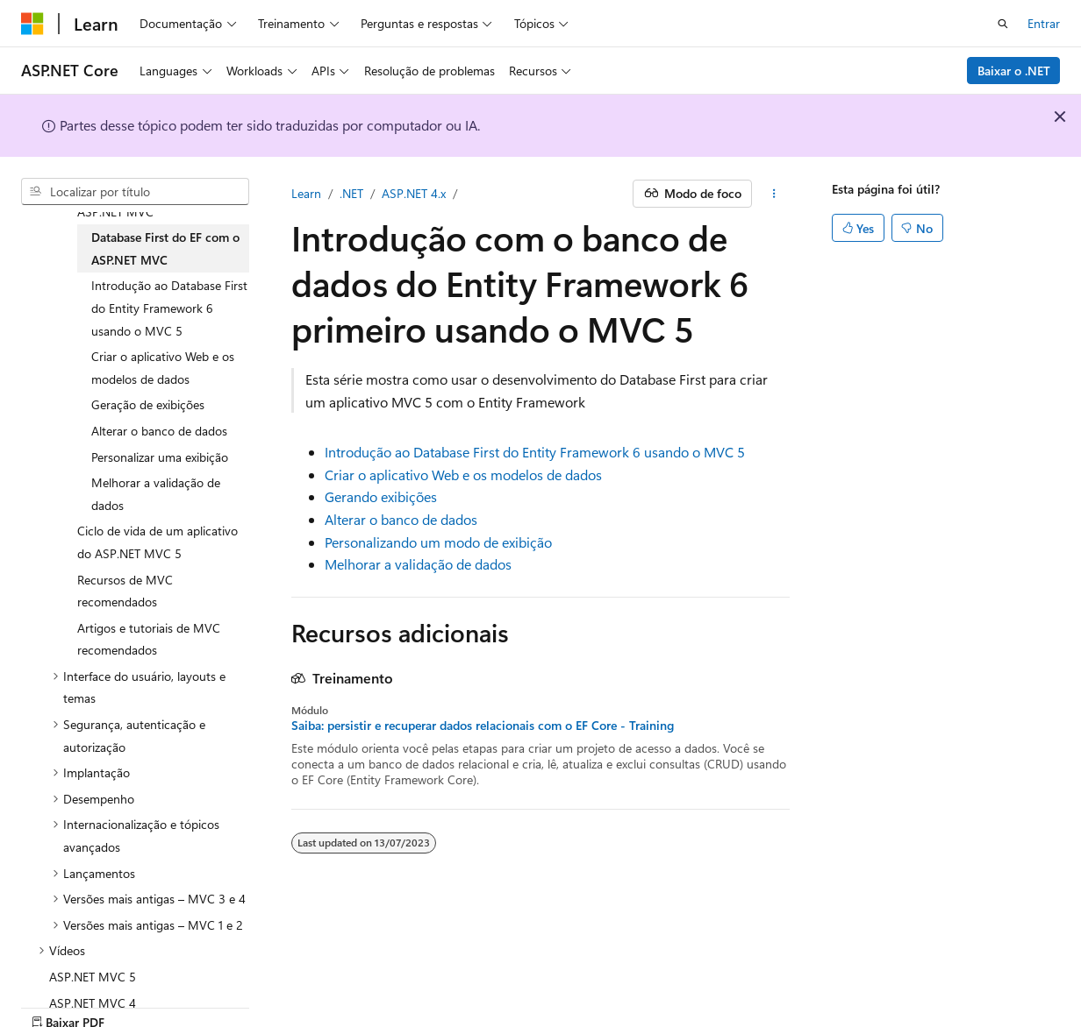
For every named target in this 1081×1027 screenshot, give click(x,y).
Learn (306, 193)
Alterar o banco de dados (401, 519)
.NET (351, 193)
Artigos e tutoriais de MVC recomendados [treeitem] (148, 639)
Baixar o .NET (1013, 70)
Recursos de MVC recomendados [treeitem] (125, 591)
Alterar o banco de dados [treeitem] (159, 430)
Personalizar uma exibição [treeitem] (159, 457)
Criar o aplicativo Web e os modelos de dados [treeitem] (162, 367)
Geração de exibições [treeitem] (147, 404)
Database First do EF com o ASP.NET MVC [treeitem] (165, 248)
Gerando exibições (381, 496)
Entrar (1043, 23)
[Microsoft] (32, 23)
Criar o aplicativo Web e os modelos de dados (463, 474)
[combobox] (135, 192)
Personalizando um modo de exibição (438, 542)
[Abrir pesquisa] (1002, 23)
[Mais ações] (774, 194)
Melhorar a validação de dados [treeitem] (155, 494)
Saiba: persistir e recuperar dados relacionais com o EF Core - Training (482, 725)
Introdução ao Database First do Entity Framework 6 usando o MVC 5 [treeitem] (169, 307)
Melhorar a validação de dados (418, 564)
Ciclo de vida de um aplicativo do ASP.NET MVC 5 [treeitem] (157, 542)
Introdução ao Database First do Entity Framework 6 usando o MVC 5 (535, 452)
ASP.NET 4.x (414, 193)
